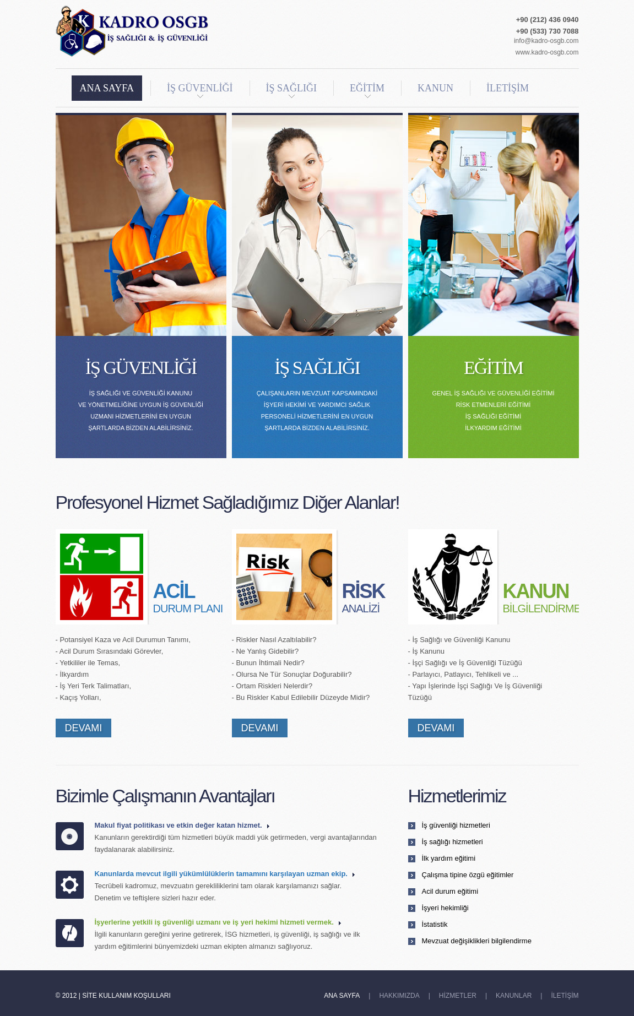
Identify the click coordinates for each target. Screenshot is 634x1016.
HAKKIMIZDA (399, 995)
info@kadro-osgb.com (546, 41)
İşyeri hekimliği (445, 908)
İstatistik (435, 924)
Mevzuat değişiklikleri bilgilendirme (477, 941)
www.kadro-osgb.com (547, 52)
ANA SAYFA (107, 88)
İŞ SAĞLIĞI (291, 90)
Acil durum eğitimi (450, 891)
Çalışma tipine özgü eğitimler (468, 875)
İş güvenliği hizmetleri (456, 825)
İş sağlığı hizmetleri (452, 842)
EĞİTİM (367, 90)
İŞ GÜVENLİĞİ (199, 90)
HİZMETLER (457, 995)
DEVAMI (83, 728)
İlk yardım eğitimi (449, 858)
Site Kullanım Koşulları (126, 995)
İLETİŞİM (507, 88)
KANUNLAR (514, 995)
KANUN (435, 88)
